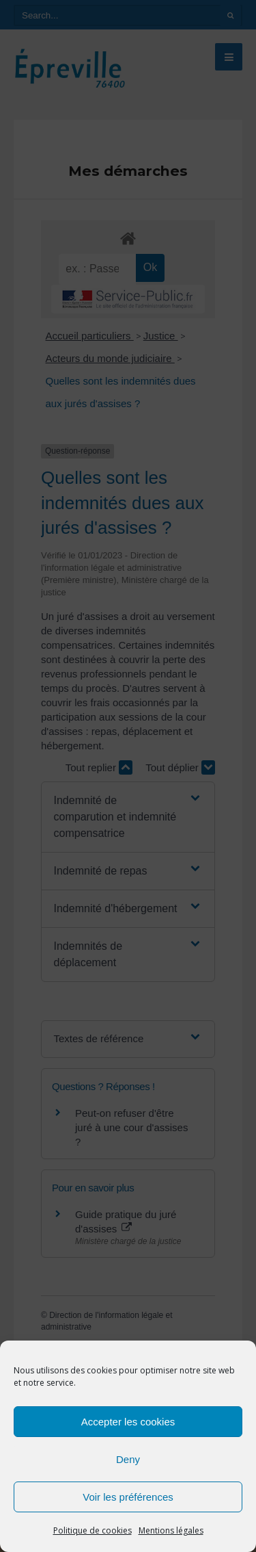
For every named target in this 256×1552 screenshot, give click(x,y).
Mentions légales (171, 1530)
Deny (128, 1459)
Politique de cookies (92, 1530)
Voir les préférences (128, 1497)
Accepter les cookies (128, 1421)
